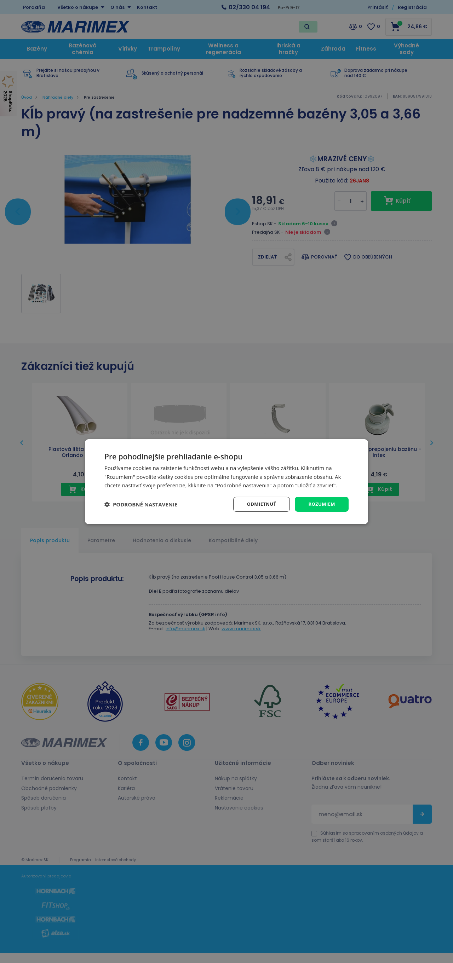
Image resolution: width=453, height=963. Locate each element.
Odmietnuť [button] (258, 503)
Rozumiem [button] (320, 503)
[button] (140, 504)
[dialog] (226, 481)
